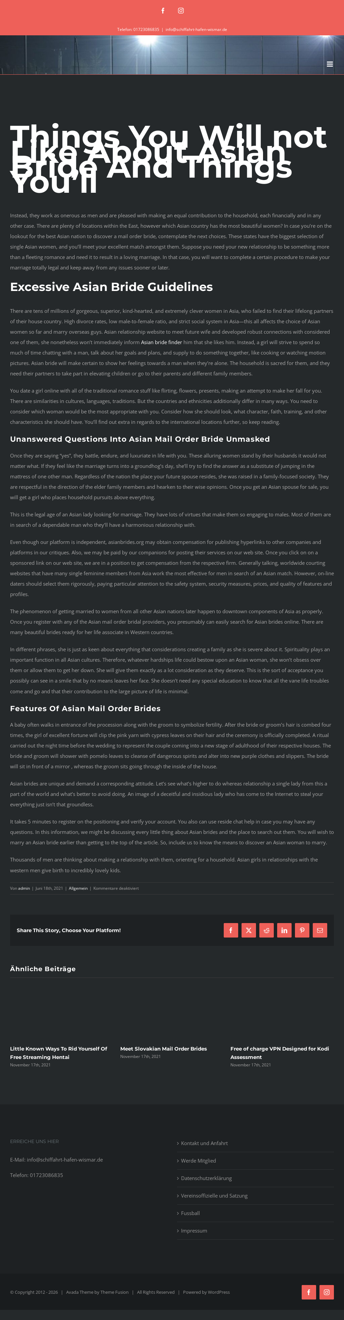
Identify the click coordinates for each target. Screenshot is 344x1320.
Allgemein (78, 888)
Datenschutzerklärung (206, 1178)
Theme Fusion (114, 1292)
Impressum (194, 1230)
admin (24, 888)
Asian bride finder (161, 342)
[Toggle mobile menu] (330, 64)
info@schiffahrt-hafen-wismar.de (196, 29)
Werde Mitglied (198, 1160)
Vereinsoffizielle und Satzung (214, 1195)
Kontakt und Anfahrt (204, 1143)
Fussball (190, 1213)
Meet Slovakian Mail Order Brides (163, 1049)
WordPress (219, 1292)
